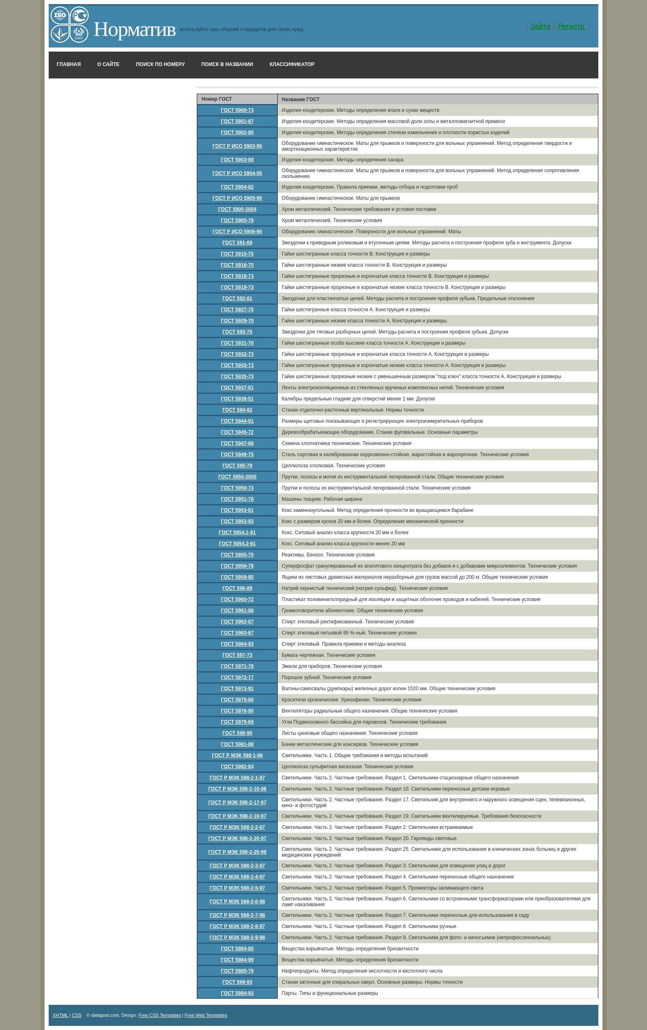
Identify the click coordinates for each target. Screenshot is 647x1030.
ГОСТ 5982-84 (237, 767)
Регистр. (572, 26)
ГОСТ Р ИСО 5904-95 (237, 173)
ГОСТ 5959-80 (237, 577)
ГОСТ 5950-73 (237, 488)
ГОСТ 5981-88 (237, 744)
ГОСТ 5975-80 (237, 700)
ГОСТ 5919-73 (237, 287)
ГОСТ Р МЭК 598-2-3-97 (237, 866)
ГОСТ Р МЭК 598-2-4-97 (237, 877)
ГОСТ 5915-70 (237, 254)
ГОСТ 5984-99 (237, 960)
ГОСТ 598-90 (237, 733)
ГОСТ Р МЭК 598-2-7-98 (237, 915)
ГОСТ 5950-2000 (237, 477)
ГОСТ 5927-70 (237, 310)
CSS (76, 1015)
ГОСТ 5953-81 (237, 510)
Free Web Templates (206, 1015)
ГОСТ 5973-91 (237, 688)
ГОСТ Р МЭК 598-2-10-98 (237, 789)
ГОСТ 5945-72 (237, 432)
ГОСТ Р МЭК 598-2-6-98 (237, 902)
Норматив (135, 28)
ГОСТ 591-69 (237, 243)
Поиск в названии (227, 64)
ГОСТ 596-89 (237, 588)
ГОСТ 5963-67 (237, 633)
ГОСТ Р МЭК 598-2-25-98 (237, 852)
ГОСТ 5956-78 (237, 566)
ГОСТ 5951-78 (237, 499)
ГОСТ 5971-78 (237, 666)
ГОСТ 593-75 (237, 332)
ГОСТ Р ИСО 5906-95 (237, 231)
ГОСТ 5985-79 (237, 971)
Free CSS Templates (159, 1015)
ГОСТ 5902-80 (237, 132)
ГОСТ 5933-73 (237, 365)
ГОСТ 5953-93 (237, 521)
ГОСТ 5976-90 (237, 711)
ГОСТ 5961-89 (237, 610)
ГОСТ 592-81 (237, 298)
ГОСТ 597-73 (237, 655)
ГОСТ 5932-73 (237, 354)
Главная (69, 64)
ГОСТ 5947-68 (237, 443)
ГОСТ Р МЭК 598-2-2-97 (237, 827)
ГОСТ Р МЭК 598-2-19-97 (237, 816)
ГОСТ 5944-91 (237, 421)
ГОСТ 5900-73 (237, 110)
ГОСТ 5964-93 (237, 644)
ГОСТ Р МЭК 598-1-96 (237, 755)
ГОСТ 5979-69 (237, 722)
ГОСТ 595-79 (237, 466)
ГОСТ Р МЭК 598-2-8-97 (237, 926)
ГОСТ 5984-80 (237, 949)
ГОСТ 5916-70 (237, 265)
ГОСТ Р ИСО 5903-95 (237, 146)
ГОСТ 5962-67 (237, 622)
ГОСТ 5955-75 (237, 555)
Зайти (540, 26)
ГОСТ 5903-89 (237, 160)
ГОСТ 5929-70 (237, 321)
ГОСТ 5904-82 (237, 187)
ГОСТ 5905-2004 (237, 209)
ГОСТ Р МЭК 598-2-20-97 (237, 838)
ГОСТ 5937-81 (237, 388)
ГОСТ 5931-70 (237, 343)
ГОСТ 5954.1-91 (237, 532)
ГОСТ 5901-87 (237, 121)
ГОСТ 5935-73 (237, 376)
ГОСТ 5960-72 (237, 599)
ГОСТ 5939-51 (237, 399)
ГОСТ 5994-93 (237, 993)
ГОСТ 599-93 (237, 982)
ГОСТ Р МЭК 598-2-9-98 (237, 937)
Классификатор (291, 64)
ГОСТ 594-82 (237, 410)
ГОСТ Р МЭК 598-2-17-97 (237, 802)
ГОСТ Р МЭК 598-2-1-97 (237, 778)
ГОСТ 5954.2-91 (237, 544)
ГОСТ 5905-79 (237, 220)
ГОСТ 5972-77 (237, 677)
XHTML (60, 1015)
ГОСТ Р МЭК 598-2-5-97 (237, 888)
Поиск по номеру (160, 64)
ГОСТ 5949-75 (237, 454)
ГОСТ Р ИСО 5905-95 (237, 198)
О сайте (108, 64)
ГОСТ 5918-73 (237, 276)
